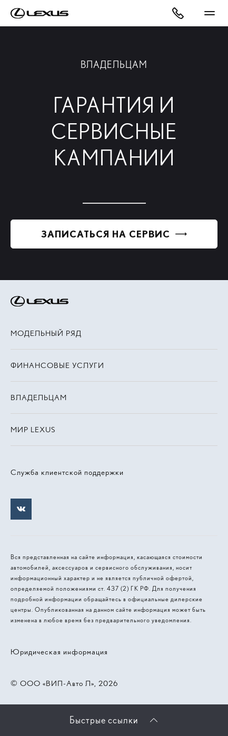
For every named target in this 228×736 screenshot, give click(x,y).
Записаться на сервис (105, 234)
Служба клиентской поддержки (67, 472)
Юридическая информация (59, 652)
